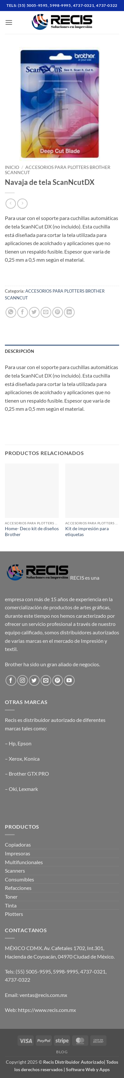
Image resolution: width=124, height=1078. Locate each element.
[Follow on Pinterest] (57, 680)
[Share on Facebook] (22, 312)
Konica (32, 758)
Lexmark (28, 789)
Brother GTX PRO (29, 773)
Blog (62, 1051)
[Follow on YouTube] (69, 680)
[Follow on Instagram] (22, 680)
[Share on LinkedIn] (69, 312)
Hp (12, 743)
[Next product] (11, 204)
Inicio (12, 167)
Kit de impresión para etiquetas (87, 531)
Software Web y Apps (88, 1069)
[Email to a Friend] (46, 312)
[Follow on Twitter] (34, 680)
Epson (24, 743)
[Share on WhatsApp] (11, 312)
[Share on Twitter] (34, 312)
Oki (13, 789)
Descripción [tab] (19, 351)
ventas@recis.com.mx (43, 995)
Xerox (15, 758)
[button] (9, 22)
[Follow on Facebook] (11, 680)
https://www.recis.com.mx (47, 1010)
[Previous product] (22, 204)
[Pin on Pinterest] (57, 312)
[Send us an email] (46, 680)
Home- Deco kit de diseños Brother (32, 531)
